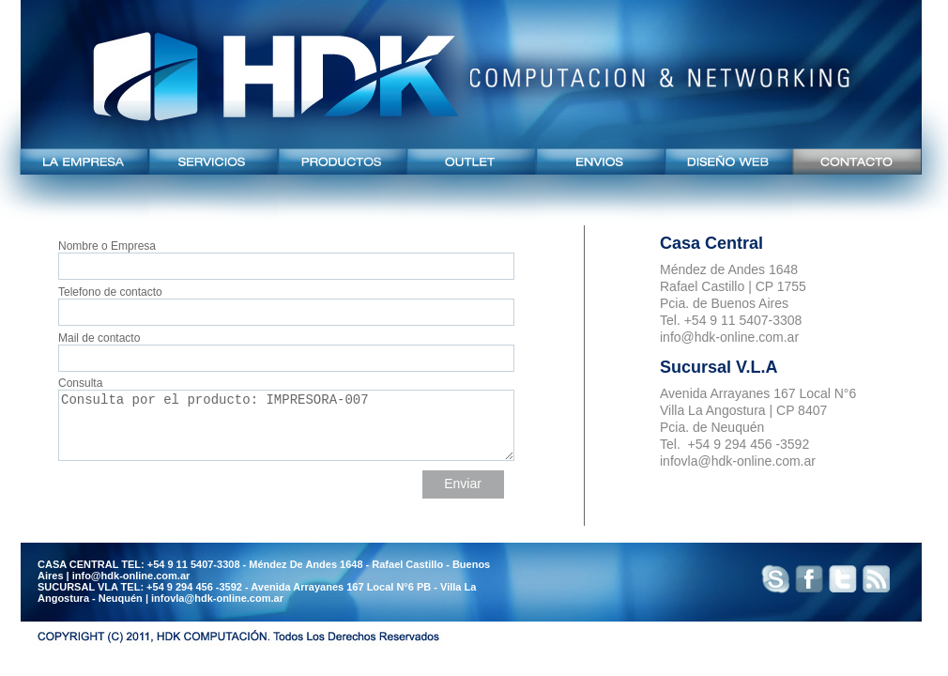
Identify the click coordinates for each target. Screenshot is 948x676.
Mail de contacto (285, 347)
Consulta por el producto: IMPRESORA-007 (286, 425)
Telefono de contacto (285, 301)
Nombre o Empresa (285, 255)
